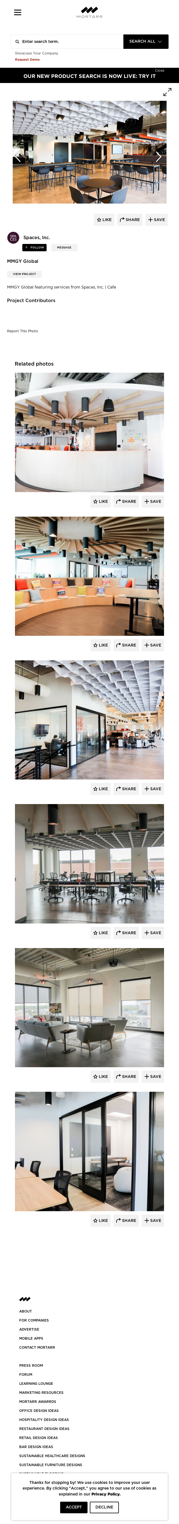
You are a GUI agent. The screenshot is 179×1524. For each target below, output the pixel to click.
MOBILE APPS (31, 1338)
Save (155, 502)
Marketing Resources (41, 1392)
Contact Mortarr (37, 1347)
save (159, 220)
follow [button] (37, 247)
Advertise (29, 1329)
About (25, 1311)
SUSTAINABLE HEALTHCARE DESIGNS (52, 1456)
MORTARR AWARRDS (37, 1401)
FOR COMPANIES (34, 1320)
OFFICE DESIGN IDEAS (39, 1410)
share (132, 220)
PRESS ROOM (31, 1365)
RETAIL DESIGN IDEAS (38, 1438)
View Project (24, 274)
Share (128, 502)
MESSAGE (64, 247)
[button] (17, 12)
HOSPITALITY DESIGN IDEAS (44, 1420)
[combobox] (146, 41)
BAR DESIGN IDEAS (36, 1447)
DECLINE (104, 1507)
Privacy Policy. (106, 1494)
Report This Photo (22, 331)
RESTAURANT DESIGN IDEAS (44, 1429)
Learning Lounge (36, 1383)
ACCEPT (74, 1507)
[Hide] (160, 70)
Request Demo (27, 59)
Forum (25, 1374)
